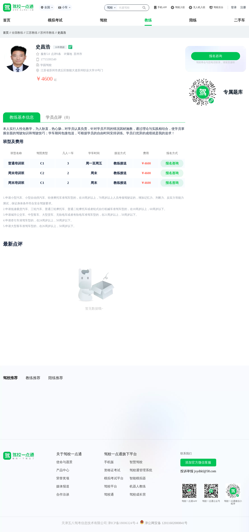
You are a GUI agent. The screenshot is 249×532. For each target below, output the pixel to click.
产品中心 (62, 470)
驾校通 (109, 494)
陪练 (193, 20)
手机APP (162, 7)
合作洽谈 (62, 494)
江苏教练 (31, 32)
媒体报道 (62, 486)
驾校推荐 (10, 378)
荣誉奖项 (62, 478)
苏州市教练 (47, 32)
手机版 (109, 462)
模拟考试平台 (113, 478)
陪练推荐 (55, 378)
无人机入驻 (199, 7)
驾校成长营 (138, 494)
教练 (148, 20)
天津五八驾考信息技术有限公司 (84, 523)
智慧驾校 (136, 462)
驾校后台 (218, 7)
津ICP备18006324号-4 (123, 523)
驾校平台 (110, 486)
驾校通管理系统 (141, 470)
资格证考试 (112, 470)
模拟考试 (55, 20)
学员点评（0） (59, 117)
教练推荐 (33, 378)
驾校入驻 (180, 7)
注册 (243, 7)
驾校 (103, 20)
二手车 (239, 20)
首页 (6, 20)
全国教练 (17, 32)
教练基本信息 (22, 117)
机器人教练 (138, 486)
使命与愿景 (64, 462)
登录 (234, 7)
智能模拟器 (138, 478)
